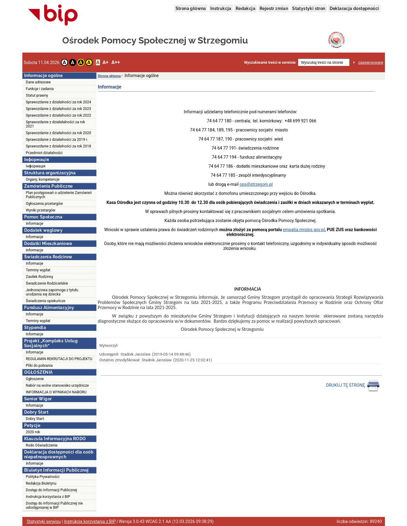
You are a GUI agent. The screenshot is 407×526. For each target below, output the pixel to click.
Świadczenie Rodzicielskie (47, 283)
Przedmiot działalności (44, 153)
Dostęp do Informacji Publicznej (51, 490)
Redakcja (245, 8)
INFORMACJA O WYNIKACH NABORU (56, 392)
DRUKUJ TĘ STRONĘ (353, 385)
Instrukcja (220, 8)
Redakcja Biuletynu (41, 483)
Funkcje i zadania (40, 89)
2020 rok (33, 432)
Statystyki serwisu (44, 521)
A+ (105, 62)
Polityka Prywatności (43, 477)
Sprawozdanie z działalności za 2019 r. (57, 139)
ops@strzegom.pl (256, 184)
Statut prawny (37, 95)
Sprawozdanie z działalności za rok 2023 (58, 109)
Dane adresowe (38, 82)
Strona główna (191, 8)
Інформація (36, 166)
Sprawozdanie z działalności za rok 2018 (58, 146)
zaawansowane (370, 62)
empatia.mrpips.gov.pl (304, 229)
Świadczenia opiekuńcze (46, 301)
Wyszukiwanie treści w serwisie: (270, 62)
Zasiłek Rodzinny (39, 277)
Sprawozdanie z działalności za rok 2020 (58, 133)
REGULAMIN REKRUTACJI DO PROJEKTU (59, 359)
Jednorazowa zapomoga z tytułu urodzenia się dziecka (52, 292)
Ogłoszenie (35, 379)
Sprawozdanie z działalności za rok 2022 (58, 115)
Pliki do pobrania (39, 365)
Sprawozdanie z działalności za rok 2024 (58, 102)
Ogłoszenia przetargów (44, 204)
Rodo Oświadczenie (42, 445)
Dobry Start (35, 419)
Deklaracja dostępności (354, 8)
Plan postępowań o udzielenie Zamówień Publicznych (59, 195)
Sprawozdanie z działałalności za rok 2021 (55, 124)
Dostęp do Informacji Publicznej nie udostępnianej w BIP (54, 505)
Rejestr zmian (274, 8)
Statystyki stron (308, 8)
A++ (115, 62)
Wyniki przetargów (41, 210)
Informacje (35, 223)
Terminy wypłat (38, 270)
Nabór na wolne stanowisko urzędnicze (57, 385)
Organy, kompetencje (43, 179)
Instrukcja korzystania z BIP (48, 497)
